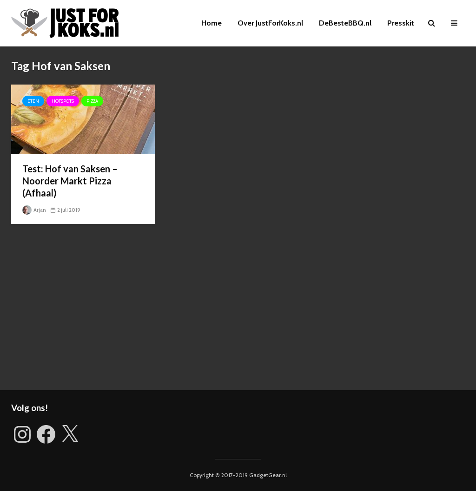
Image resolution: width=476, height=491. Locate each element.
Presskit (400, 23)
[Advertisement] (238, 311)
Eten (33, 101)
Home (211, 23)
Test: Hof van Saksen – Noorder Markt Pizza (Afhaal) (70, 180)
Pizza (92, 101)
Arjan (34, 210)
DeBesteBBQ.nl (345, 23)
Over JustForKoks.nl (270, 23)
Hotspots (63, 101)
